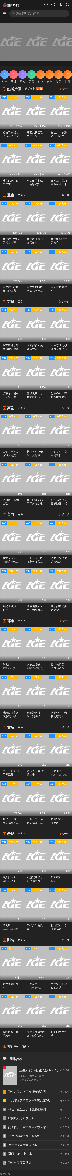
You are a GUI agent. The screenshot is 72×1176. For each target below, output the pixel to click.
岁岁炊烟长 (33, 664)
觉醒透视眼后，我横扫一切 (35, 716)
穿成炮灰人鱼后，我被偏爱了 (35, 610)
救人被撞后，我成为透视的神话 (59, 668)
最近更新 (34, 88)
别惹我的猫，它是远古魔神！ (35, 881)
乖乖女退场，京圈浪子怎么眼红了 (11, 562)
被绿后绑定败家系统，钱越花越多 (11, 716)
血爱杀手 (32, 983)
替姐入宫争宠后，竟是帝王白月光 (35, 455)
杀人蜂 (7, 925)
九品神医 (56, 770)
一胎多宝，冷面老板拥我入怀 (35, 562)
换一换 (63, 89)
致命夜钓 (56, 877)
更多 (22, 195)
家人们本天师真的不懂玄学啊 (11, 881)
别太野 (7, 664)
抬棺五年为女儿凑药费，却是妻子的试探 (59, 929)
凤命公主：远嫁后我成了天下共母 (35, 823)
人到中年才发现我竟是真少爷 (11, 455)
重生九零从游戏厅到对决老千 (59, 136)
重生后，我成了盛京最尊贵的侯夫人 (11, 242)
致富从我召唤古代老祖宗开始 (35, 136)
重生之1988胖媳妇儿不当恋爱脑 (35, 291)
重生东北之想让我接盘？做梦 (59, 349)
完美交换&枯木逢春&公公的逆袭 (36, 1035)
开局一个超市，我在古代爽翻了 (11, 823)
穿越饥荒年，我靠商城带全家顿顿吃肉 (35, 397)
